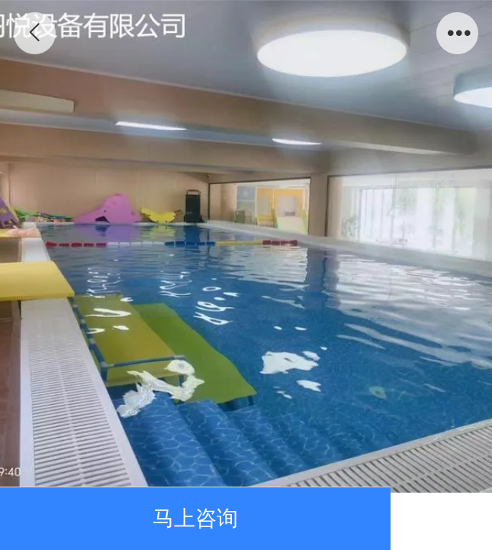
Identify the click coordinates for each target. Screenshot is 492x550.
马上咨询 (195, 518)
